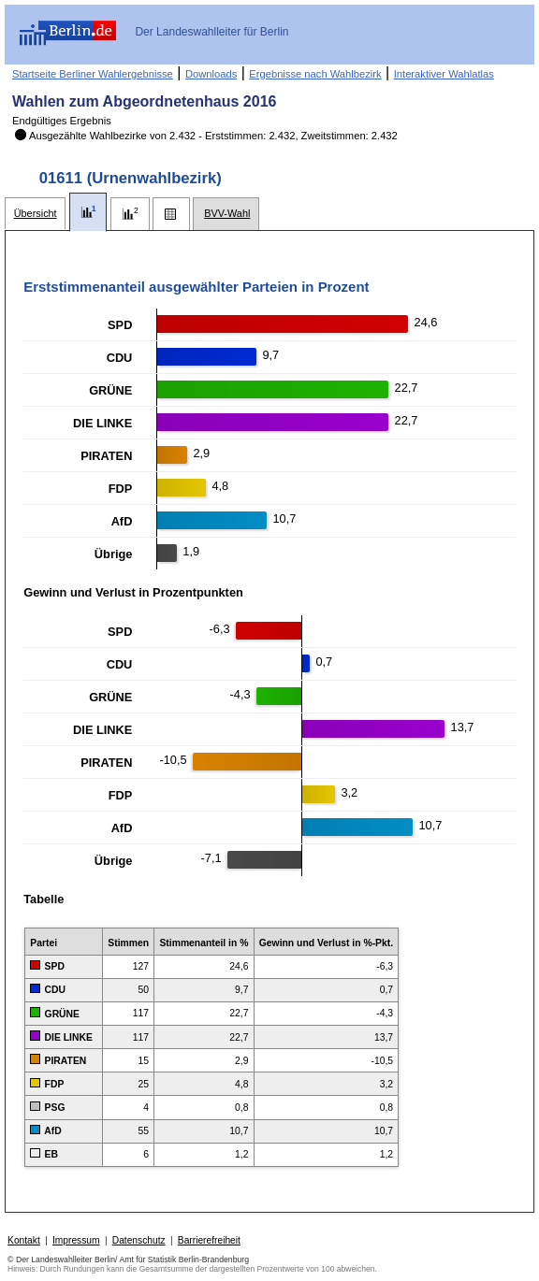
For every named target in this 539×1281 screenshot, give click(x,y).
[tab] (35, 213)
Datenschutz (139, 1240)
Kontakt (23, 1240)
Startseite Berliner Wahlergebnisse (92, 73)
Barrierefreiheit (209, 1240)
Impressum (76, 1240)
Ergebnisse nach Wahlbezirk (315, 73)
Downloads (211, 73)
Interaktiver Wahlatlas (444, 73)
